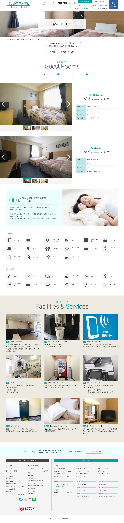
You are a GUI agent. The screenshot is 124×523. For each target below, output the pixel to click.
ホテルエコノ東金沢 (82, 484)
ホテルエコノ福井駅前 (83, 496)
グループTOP (9, 39)
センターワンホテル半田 (61, 484)
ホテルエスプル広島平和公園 (107, 496)
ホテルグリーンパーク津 (83, 471)
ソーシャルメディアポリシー (36, 468)
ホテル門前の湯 (103, 484)
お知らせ (8, 491)
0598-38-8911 (44, 452)
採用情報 (30, 493)
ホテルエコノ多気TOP (22, 39)
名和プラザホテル (59, 487)
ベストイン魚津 (103, 490)
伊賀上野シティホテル (104, 473)
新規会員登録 (31, 488)
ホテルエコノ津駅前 (81, 473)
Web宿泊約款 (31, 478)
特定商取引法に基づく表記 (35, 480)
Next (69, 160)
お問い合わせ (31, 483)
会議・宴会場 (9, 481)
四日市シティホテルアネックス (62, 471)
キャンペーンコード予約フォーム (15, 494)
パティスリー (9, 478)
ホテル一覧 (9, 468)
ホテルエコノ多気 (103, 468)
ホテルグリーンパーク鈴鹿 (61, 476)
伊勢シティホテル (103, 471)
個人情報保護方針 (33, 465)
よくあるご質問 (10, 489)
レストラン (9, 473)
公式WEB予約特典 (11, 484)
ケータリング (9, 476)
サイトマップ (31, 491)
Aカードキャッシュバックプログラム (16, 486)
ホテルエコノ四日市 (59, 473)
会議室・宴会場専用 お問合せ (36, 485)
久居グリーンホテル (81, 476)
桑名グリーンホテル (59, 468)
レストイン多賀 (81, 490)
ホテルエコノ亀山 (81, 468)
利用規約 (30, 475)
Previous (2, 160)
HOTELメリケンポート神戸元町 (63, 492)
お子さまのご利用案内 (12, 471)
